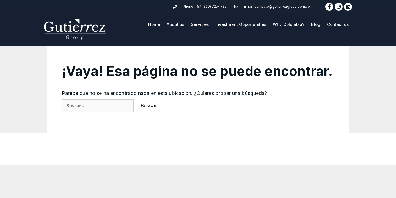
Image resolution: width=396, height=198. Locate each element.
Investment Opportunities (240, 24)
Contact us (338, 24)
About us (175, 24)
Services (200, 24)
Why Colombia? (288, 24)
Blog (315, 24)
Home (154, 24)
